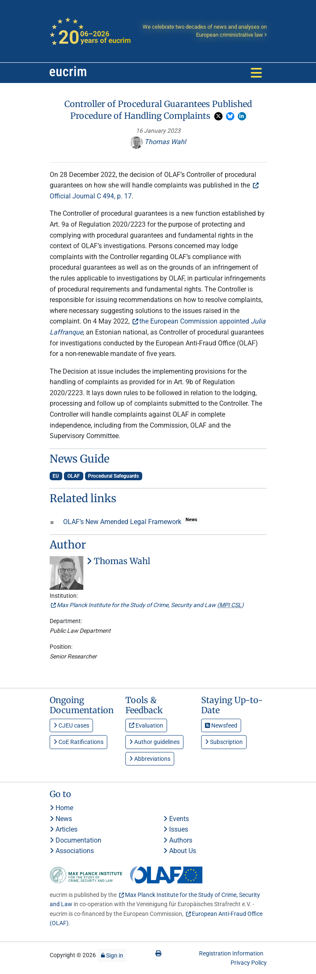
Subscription (224, 742)
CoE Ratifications (78, 742)
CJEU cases (71, 725)
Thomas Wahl (158, 142)
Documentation (75, 840)
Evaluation (146, 725)
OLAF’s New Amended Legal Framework (123, 522)
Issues (175, 829)
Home (61, 808)
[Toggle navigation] (256, 73)
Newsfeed (221, 725)
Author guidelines (154, 742)
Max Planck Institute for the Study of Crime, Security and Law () (150, 605)
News (61, 819)
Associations (72, 851)
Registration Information (231, 953)
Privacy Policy (249, 962)
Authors (177, 840)
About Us (179, 851)
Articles (63, 829)
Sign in (112, 955)
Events (176, 819)
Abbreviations (149, 758)
